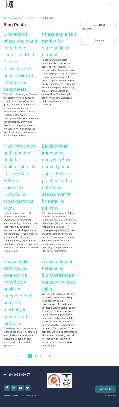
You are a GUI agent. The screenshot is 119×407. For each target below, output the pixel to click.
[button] (110, 3)
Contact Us (105, 389)
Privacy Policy (110, 396)
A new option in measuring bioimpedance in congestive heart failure (59, 275)
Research (30, 18)
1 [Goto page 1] (29, 356)
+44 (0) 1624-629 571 (17, 374)
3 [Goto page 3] (40, 356)
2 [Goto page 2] (35, 356)
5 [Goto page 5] (50, 356)
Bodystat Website (12, 18)
